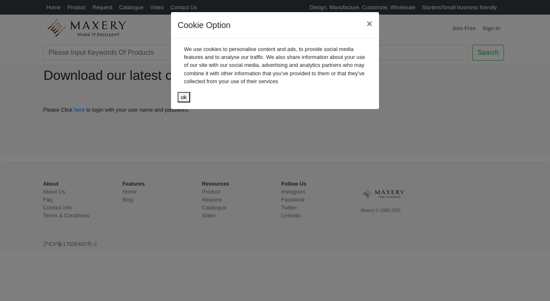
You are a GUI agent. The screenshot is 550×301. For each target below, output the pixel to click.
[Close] (369, 24)
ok (184, 97)
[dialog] (275, 150)
